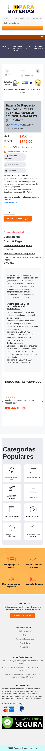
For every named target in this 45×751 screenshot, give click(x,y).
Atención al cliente (22, 615)
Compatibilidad (14, 232)
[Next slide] (38, 71)
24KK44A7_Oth (16, 125)
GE (29, 46)
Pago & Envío (25, 643)
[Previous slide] (7, 71)
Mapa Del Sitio (24, 647)
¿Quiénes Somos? (25, 631)
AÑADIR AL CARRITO (17, 218)
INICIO (4, 46)
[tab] (20, 70)
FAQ (25, 635)
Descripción (12, 236)
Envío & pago (13, 241)
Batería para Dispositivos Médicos (17, 48)
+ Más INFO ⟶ (10, 203)
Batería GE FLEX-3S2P (38, 47)
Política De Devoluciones (25, 639)
